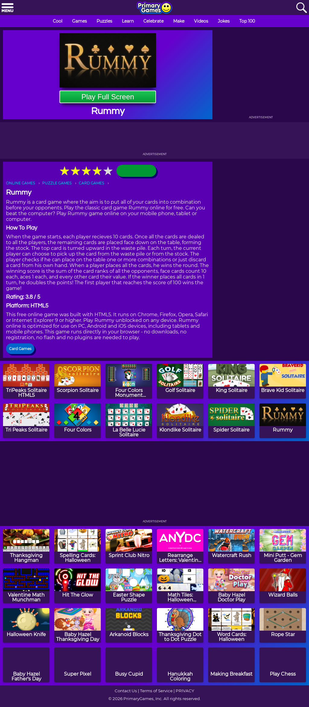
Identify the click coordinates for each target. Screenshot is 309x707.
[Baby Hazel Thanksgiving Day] (77, 625)
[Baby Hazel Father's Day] (26, 665)
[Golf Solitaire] (180, 381)
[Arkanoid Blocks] (129, 625)
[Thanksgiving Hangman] (26, 546)
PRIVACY (185, 690)
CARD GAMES (91, 183)
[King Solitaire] (231, 381)
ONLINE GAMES (20, 183)
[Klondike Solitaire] (180, 420)
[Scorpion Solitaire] (77, 381)
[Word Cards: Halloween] (231, 625)
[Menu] (7, 8)
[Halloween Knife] (26, 625)
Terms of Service (156, 690)
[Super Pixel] (77, 665)
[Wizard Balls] (283, 585)
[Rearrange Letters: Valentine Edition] (180, 546)
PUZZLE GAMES (57, 183)
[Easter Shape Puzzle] (129, 585)
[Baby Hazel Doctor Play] (231, 585)
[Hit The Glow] (77, 585)
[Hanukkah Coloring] (180, 665)
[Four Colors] (77, 420)
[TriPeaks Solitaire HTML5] (26, 381)
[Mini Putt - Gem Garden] (283, 546)
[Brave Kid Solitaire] (283, 381)
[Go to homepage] (154, 8)
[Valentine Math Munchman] (26, 585)
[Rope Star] (283, 625)
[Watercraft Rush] (231, 546)
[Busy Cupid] (129, 665)
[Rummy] (283, 420)
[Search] (301, 8)
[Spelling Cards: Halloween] (77, 546)
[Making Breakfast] (231, 665)
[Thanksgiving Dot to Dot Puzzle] (180, 625)
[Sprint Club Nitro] (129, 546)
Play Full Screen (107, 97)
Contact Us (126, 690)
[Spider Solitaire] (231, 420)
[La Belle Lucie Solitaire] (129, 420)
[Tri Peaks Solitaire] (26, 420)
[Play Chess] (283, 665)
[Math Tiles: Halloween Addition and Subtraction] (180, 585)
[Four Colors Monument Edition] (129, 381)
